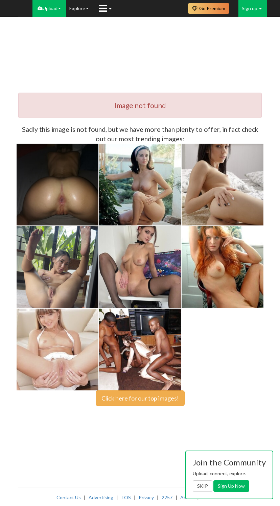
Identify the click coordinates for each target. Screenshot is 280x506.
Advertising (101, 497)
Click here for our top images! (140, 398)
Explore (79, 8)
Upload (49, 8)
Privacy (146, 497)
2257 (167, 497)
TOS (126, 497)
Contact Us (68, 497)
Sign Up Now (231, 486)
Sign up (252, 8)
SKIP (202, 486)
